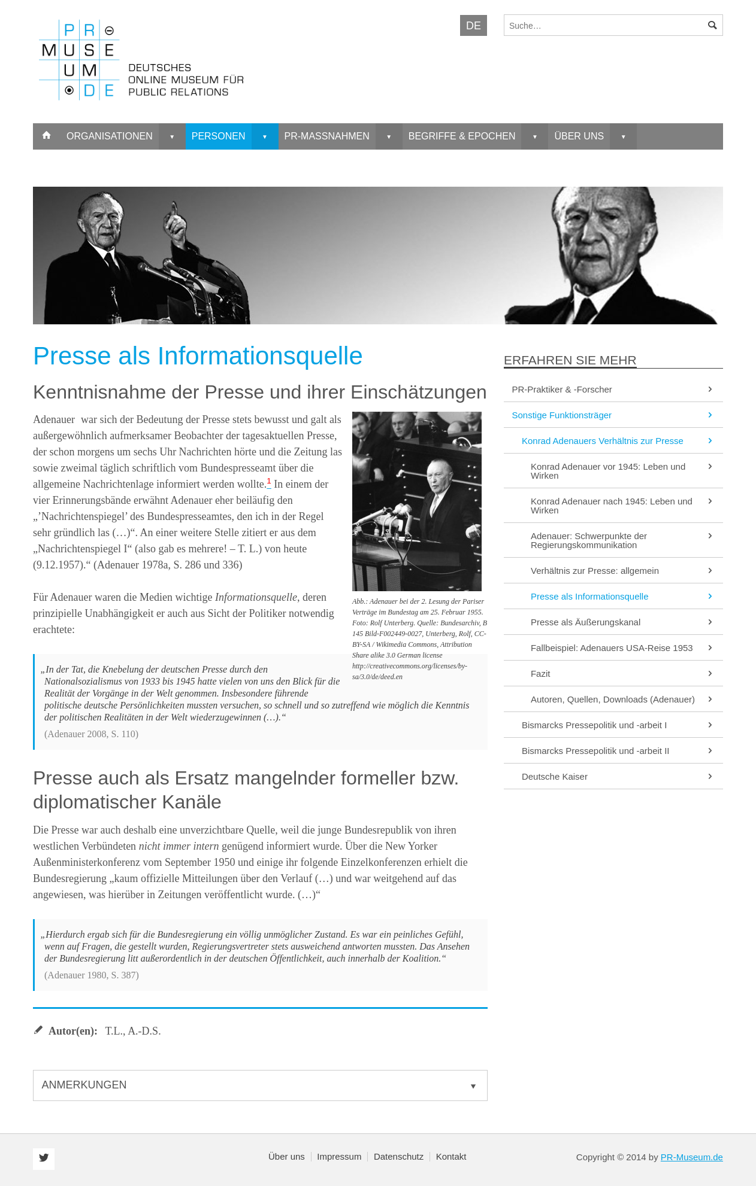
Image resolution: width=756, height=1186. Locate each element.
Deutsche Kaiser (618, 776)
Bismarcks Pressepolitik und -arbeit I (618, 725)
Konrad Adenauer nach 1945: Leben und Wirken (623, 505)
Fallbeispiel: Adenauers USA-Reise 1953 (623, 648)
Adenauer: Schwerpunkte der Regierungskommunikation (623, 540)
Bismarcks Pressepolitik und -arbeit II (618, 751)
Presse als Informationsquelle (623, 596)
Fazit (623, 673)
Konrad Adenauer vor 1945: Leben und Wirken (623, 471)
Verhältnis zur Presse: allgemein (623, 570)
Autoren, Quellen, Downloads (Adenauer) (623, 699)
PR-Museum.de (692, 1157)
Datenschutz (399, 1156)
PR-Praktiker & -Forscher (613, 389)
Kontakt (451, 1156)
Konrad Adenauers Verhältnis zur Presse (618, 441)
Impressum (339, 1156)
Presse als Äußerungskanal (623, 622)
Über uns (286, 1156)
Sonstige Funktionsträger (613, 415)
